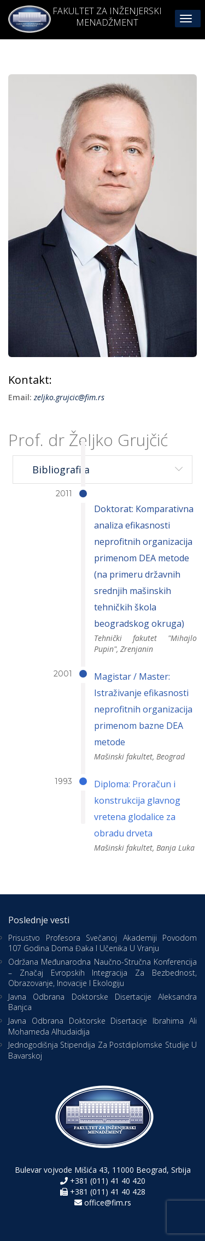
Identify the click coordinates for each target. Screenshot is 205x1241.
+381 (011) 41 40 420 (106, 1180)
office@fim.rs (107, 1202)
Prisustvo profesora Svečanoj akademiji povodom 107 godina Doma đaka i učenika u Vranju (102, 943)
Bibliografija (61, 469)
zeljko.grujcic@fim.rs (69, 397)
